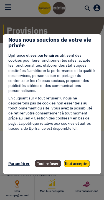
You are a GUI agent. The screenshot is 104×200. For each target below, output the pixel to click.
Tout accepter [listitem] (76, 163)
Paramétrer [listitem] (19, 163)
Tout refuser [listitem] (48, 163)
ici (74, 128)
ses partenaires (45, 55)
